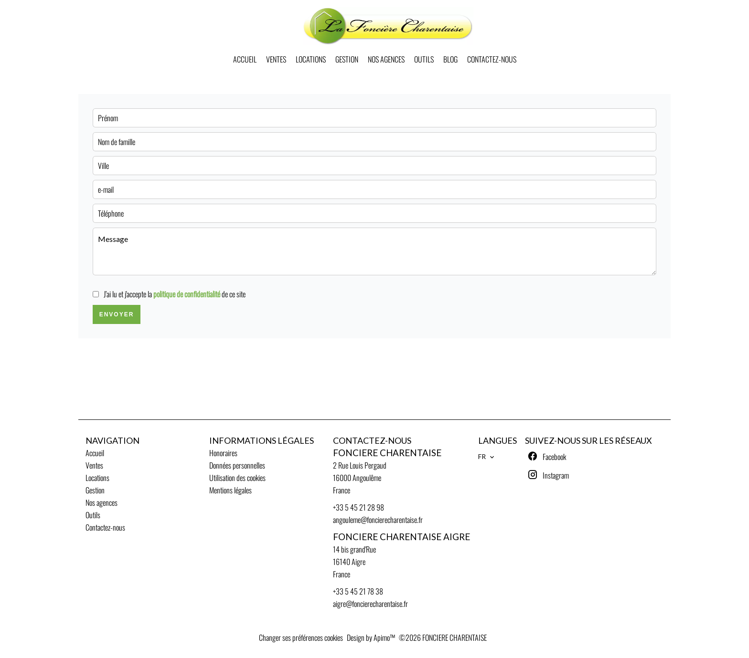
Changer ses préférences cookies (301, 637)
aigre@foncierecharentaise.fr (370, 603)
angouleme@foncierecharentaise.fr (378, 519)
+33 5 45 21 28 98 (358, 507)
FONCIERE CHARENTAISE (387, 453)
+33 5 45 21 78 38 (358, 591)
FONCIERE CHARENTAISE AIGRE (401, 537)
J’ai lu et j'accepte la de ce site (175, 294)
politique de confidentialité (186, 294)
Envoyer (116, 314)
